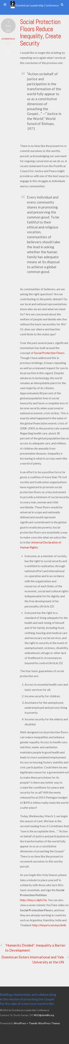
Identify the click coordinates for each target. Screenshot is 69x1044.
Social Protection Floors (49, 353)
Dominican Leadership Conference (34, 5)
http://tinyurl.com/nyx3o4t (49, 925)
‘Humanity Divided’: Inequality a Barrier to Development (33, 947)
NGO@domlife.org (44, 1015)
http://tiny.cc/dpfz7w (33, 900)
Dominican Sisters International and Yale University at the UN (35, 959)
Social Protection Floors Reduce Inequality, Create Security (40, 32)
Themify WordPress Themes (44, 1023)
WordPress (20, 1023)
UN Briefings (8, 39)
